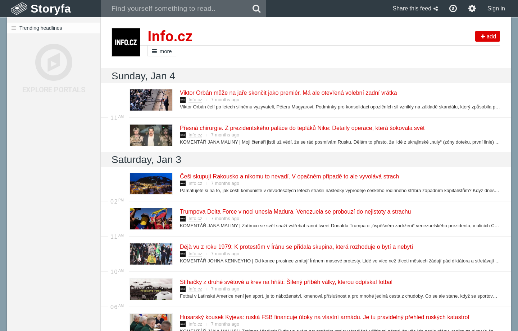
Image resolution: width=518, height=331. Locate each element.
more (162, 51)
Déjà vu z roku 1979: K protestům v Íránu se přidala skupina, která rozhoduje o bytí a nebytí (296, 247)
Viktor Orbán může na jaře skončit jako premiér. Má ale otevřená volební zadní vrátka (288, 93)
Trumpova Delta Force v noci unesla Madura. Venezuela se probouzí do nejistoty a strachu (295, 212)
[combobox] (174, 8)
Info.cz (195, 99)
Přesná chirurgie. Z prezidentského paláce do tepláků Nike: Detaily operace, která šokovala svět (302, 128)
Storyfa (51, 8)
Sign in (496, 8)
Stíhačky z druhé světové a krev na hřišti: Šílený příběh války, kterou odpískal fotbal (286, 282)
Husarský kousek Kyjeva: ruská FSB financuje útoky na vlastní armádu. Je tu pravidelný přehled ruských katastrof (324, 317)
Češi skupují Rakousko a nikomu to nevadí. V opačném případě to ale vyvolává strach (289, 176)
